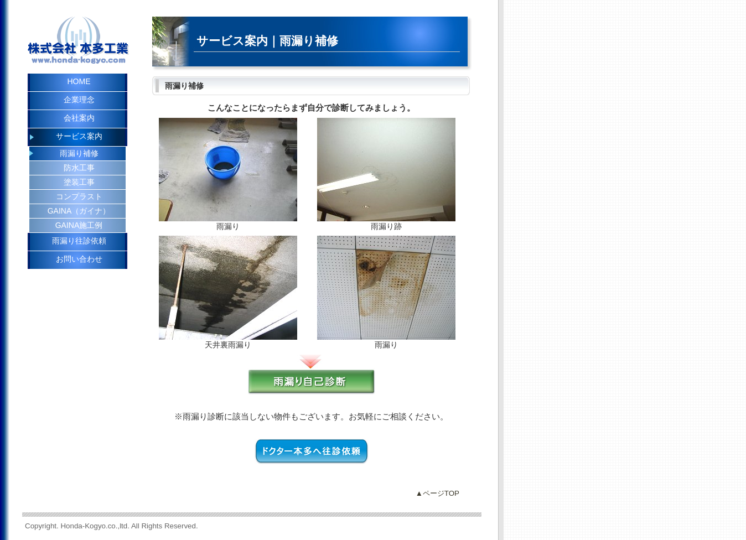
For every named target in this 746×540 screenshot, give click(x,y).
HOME (79, 81)
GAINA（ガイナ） (79, 210)
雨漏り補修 (79, 153)
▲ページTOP (437, 493)
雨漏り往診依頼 (79, 240)
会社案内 (79, 117)
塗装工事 (79, 182)
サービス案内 (79, 136)
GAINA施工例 (79, 225)
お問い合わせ (79, 259)
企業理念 (79, 99)
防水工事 (79, 167)
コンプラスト (79, 196)
